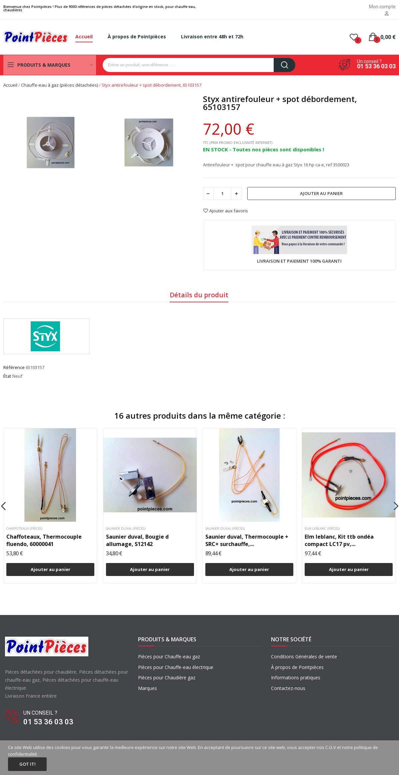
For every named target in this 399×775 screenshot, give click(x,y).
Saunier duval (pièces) (125, 528)
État (7, 376)
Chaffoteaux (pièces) (24, 528)
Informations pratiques (295, 677)
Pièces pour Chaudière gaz (166, 677)
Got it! (27, 764)
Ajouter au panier (321, 193)
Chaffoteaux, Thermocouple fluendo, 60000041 (44, 540)
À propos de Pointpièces (297, 667)
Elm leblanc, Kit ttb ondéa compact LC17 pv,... (339, 540)
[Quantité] (222, 193)
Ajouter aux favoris (225, 210)
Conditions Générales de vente (304, 656)
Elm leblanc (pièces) (322, 528)
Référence (14, 367)
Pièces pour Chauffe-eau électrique (175, 667)
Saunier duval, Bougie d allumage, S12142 (137, 540)
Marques (147, 688)
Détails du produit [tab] (199, 294)
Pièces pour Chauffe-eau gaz (169, 656)
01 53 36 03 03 (376, 66)
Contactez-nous (288, 688)
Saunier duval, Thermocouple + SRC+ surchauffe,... (246, 540)
